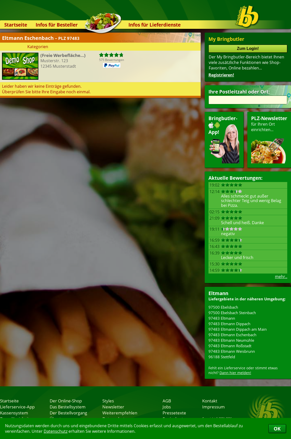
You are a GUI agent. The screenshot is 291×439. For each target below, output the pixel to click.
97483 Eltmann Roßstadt (229, 345)
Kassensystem (14, 413)
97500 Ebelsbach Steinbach (232, 312)
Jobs (167, 407)
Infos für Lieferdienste (154, 25)
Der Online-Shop (66, 401)
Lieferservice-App (17, 407)
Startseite (15, 25)
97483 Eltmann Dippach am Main (237, 329)
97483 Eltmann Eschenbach (232, 334)
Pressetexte (174, 413)
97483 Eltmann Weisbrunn (231, 351)
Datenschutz (55, 431)
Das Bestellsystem (68, 407)
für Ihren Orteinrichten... (269, 139)
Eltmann (218, 293)
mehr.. (281, 276)
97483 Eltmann (221, 318)
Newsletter (113, 407)
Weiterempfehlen (119, 413)
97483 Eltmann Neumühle (231, 340)
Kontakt (209, 401)
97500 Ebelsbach (223, 307)
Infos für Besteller (57, 25)
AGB (167, 401)
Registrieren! (221, 75)
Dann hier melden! (235, 372)
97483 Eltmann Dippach (229, 323)
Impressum (213, 407)
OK (277, 428)
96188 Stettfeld (221, 356)
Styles (108, 401)
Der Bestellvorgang (68, 413)
